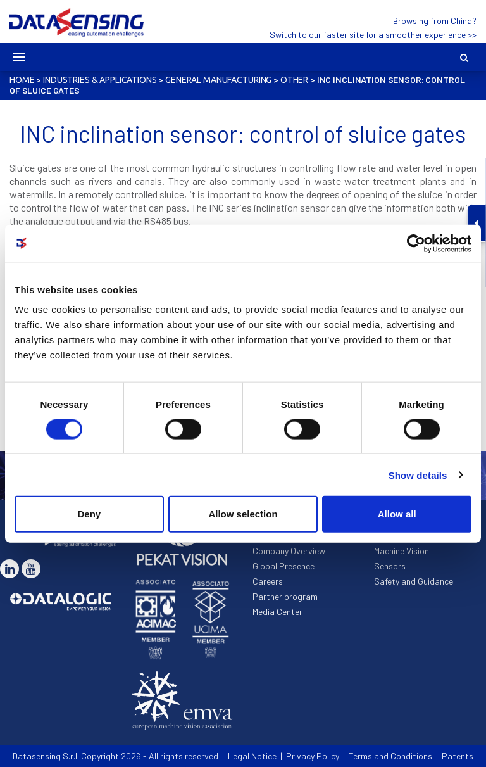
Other (294, 80)
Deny (89, 514)
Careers (267, 581)
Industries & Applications (100, 80)
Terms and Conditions (390, 756)
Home (21, 80)
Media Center (277, 611)
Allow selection (242, 514)
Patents (457, 756)
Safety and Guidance (413, 581)
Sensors (390, 566)
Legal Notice (252, 756)
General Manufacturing (218, 80)
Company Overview (288, 550)
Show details (418, 474)
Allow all (397, 514)
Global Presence (283, 566)
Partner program (285, 596)
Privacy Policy (312, 756)
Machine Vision (401, 550)
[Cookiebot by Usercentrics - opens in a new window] (416, 243)
